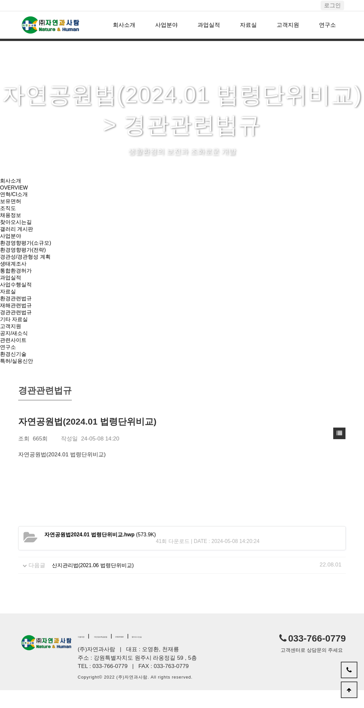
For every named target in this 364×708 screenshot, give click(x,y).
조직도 (8, 211)
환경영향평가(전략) (24, 256)
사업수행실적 (17, 294)
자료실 (248, 25)
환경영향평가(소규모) (27, 249)
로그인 (332, 5)
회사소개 (124, 25)
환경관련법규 (17, 310)
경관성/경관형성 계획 (27, 264)
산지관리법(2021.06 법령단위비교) (96, 582)
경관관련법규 (17, 325)
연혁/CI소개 (15, 195)
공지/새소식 (15, 348)
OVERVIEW (15, 188)
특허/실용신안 (17, 378)
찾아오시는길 (17, 226)
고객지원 (288, 25)
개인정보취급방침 (124, 653)
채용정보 (11, 218)
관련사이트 (14, 355)
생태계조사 (14, 272)
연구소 (327, 25)
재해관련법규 (17, 317)
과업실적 (209, 25)
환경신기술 (14, 370)
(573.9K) (104, 552)
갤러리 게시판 (17, 233)
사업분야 (166, 25)
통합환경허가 (17, 279)
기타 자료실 (15, 332)
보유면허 (11, 203)
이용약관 (87, 653)
